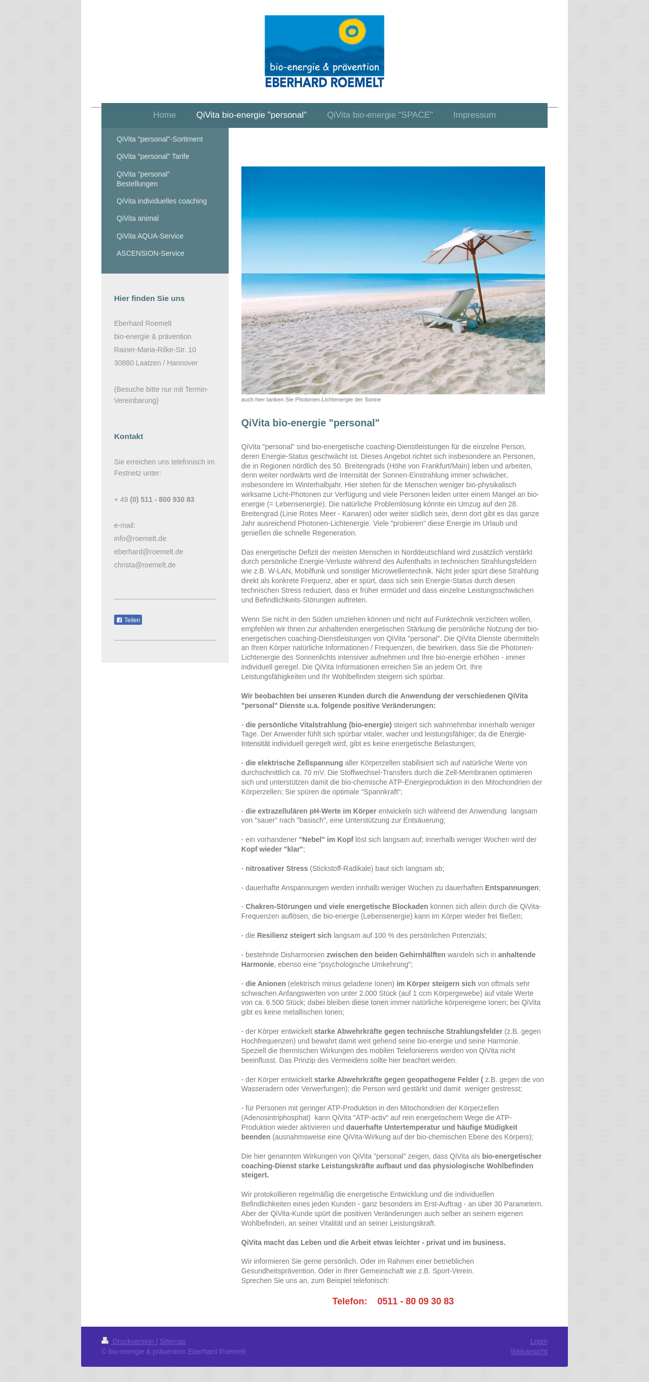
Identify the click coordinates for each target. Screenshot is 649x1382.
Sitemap (173, 1341)
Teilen (128, 620)
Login (539, 1341)
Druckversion (128, 1341)
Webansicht (529, 1351)
